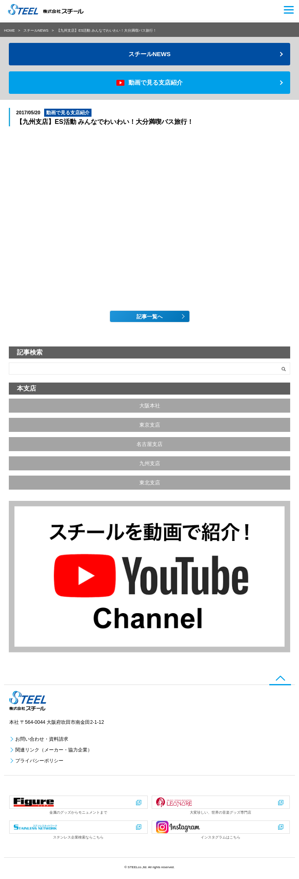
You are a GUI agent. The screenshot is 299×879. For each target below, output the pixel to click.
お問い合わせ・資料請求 (41, 739)
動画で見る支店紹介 (155, 82)
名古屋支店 (149, 444)
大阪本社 (149, 406)
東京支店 (149, 425)
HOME (9, 30)
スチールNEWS (36, 30)
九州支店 (149, 463)
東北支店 (149, 483)
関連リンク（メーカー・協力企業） (53, 749)
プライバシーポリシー (39, 760)
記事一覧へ (149, 317)
